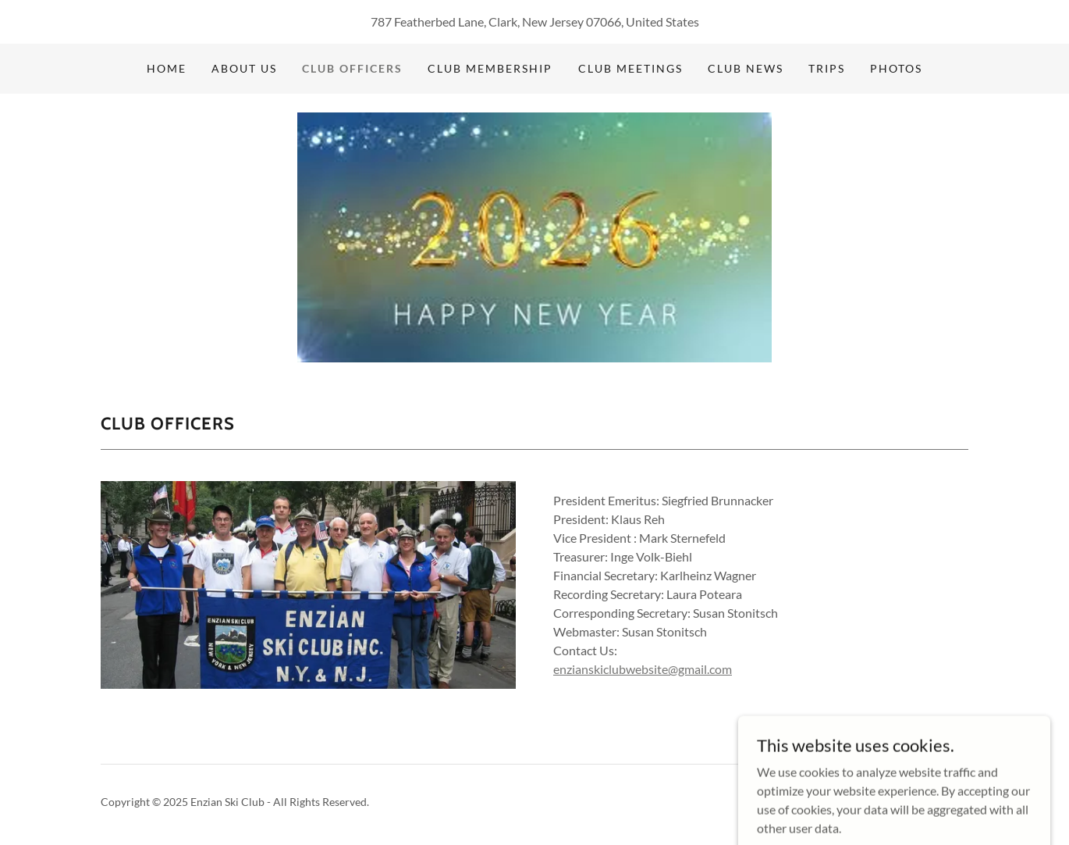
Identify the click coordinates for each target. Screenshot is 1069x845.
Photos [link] (896, 68)
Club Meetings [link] (630, 68)
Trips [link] (826, 68)
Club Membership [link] (490, 68)
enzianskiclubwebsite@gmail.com (642, 668)
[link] (534, 235)
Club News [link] (745, 68)
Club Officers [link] (352, 68)
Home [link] (166, 68)
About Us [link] (244, 68)
